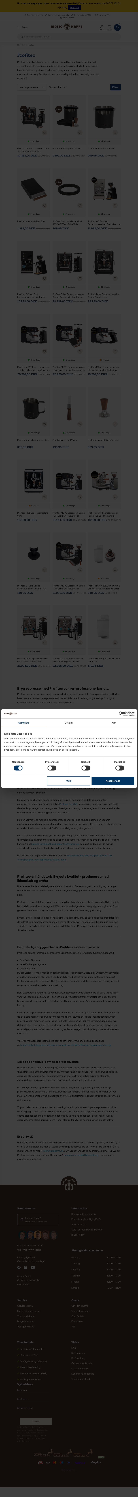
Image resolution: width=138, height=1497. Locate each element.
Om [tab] (114, 722)
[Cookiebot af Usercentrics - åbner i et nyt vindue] (120, 713)
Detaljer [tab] (69, 722)
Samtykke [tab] (23, 722)
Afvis (68, 781)
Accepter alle (113, 781)
